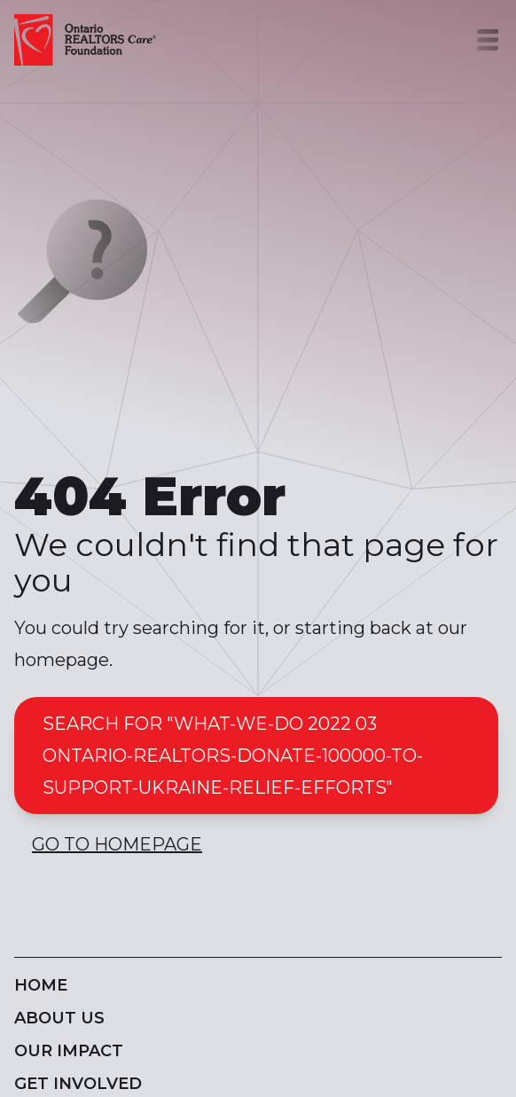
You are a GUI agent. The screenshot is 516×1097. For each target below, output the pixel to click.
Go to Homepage (117, 844)
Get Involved (78, 1083)
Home (40, 985)
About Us (59, 1018)
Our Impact (68, 1051)
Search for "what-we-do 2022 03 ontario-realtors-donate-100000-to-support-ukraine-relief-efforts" (233, 755)
